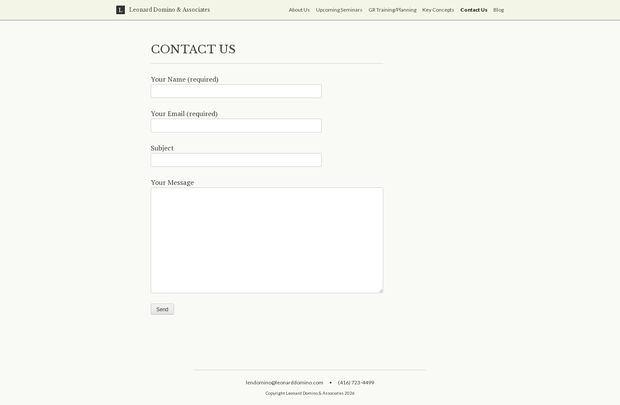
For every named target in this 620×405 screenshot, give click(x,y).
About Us (299, 9)
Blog (498, 9)
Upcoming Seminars (339, 9)
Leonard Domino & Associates (163, 10)
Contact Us (473, 9)
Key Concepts (438, 9)
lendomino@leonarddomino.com (284, 382)
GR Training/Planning (392, 9)
